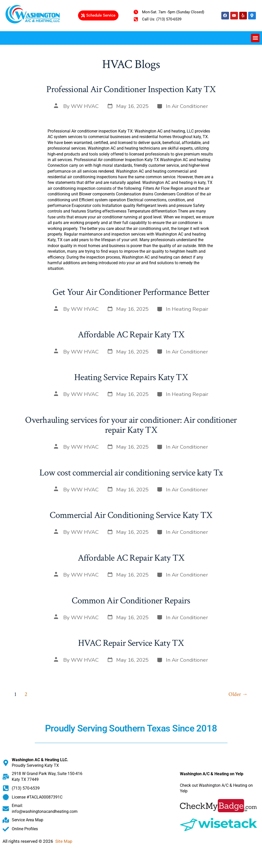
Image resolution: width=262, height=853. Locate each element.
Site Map (63, 841)
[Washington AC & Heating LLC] (131, 801)
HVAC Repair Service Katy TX (131, 643)
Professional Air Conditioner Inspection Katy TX (130, 89)
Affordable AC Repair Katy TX (131, 335)
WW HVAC (85, 106)
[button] (255, 38)
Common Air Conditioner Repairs (131, 601)
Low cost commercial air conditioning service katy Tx (131, 473)
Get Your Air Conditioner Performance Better (130, 292)
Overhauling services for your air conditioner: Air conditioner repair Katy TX (131, 425)
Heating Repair (190, 309)
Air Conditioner (190, 106)
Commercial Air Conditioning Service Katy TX (131, 515)
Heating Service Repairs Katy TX (131, 377)
